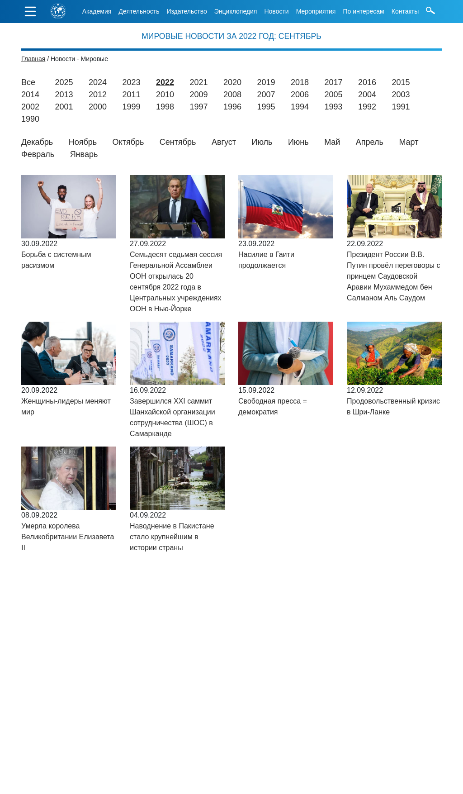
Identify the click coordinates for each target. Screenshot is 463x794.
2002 (30, 106)
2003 (401, 94)
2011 (132, 94)
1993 (334, 106)
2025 (64, 82)
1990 (30, 119)
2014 (30, 94)
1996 (232, 106)
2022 (165, 82)
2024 (98, 82)
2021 (198, 82)
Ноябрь (83, 142)
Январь (84, 154)
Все (28, 82)
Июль (262, 142)
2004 (367, 94)
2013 (64, 94)
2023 (131, 82)
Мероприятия (316, 11)
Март (408, 142)
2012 (98, 94)
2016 (367, 82)
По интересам (363, 11)
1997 (199, 106)
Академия (97, 11)
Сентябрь (178, 142)
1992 (367, 106)
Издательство (186, 11)
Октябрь (128, 142)
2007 (266, 94)
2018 (300, 82)
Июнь (298, 142)
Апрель (369, 142)
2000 (98, 106)
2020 (232, 82)
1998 (165, 106)
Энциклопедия (235, 11)
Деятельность (138, 11)
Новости (276, 11)
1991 (401, 106)
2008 (232, 94)
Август (224, 142)
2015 (401, 82)
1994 (300, 106)
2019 (266, 82)
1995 (266, 106)
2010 (165, 94)
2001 (64, 106)
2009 (199, 94)
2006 (300, 94)
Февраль (37, 154)
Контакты (405, 11)
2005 (334, 94)
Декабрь (37, 142)
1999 (132, 106)
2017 (333, 82)
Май (332, 142)
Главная (33, 58)
